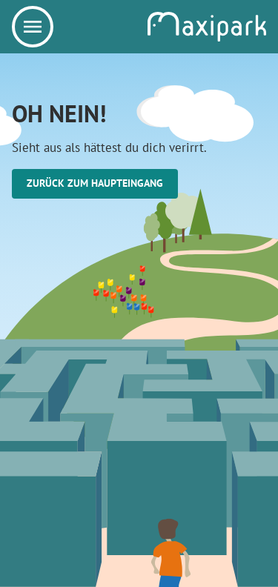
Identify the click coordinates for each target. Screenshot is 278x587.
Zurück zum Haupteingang (95, 183)
